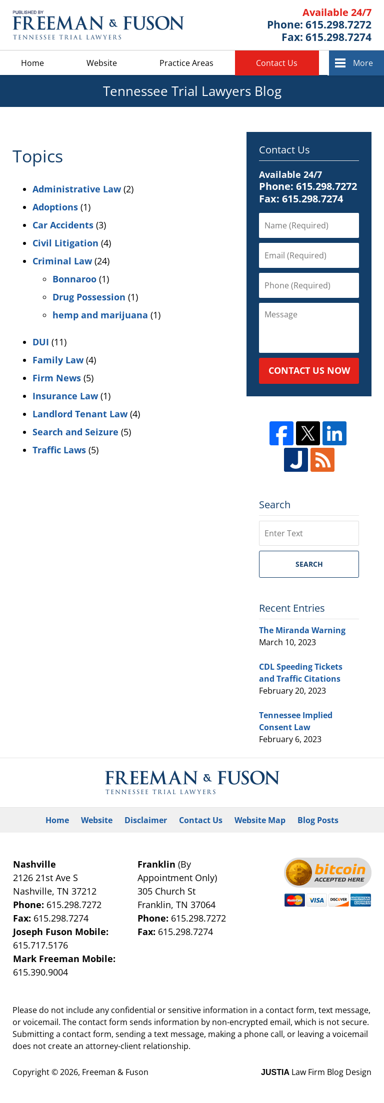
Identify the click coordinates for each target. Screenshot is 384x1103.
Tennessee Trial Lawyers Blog (98, 24)
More (363, 62)
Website (101, 62)
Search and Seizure (75, 432)
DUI (40, 342)
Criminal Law (62, 261)
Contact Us (277, 62)
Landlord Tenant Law (80, 414)
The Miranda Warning (302, 630)
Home (32, 62)
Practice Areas (187, 62)
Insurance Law (65, 396)
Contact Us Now (309, 370)
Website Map (260, 820)
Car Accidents (63, 225)
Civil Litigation (65, 243)
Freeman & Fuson (115, 1072)
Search (309, 564)
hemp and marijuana (100, 315)
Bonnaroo (74, 279)
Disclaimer (145, 820)
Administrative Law (76, 189)
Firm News (56, 378)
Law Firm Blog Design (316, 1072)
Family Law (58, 360)
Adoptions (55, 207)
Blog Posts (318, 820)
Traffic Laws (59, 450)
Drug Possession (89, 297)
